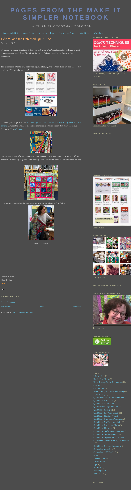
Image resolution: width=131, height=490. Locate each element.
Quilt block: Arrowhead (103, 400)
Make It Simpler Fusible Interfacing (108, 391)
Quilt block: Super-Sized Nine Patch (108, 437)
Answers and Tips (66, 33)
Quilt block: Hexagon (102, 410)
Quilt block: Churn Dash (103, 403)
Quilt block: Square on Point (105, 434)
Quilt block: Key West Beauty (106, 413)
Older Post (76, 306)
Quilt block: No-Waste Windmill (107, 422)
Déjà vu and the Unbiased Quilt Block (26, 39)
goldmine (18, 129)
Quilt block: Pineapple (102, 428)
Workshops (98, 33)
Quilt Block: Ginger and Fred (105, 406)
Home (41, 306)
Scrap (95, 455)
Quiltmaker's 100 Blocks (103, 452)
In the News (84, 33)
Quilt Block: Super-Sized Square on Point (111, 440)
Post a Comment (8, 302)
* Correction (98, 376)
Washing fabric (99, 470)
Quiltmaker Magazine (102, 449)
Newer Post (6, 306)
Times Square (99, 461)
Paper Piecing (99, 394)
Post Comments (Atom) (22, 312)
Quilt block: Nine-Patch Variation (107, 419)
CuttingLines (98, 388)
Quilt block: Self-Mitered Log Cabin (108, 431)
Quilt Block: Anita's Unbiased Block (108, 397)
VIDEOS (97, 467)
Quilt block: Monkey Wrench (105, 416)
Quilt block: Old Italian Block (106, 425)
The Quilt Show (100, 458)
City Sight (97, 385)
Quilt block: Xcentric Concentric (107, 446)
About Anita (28, 33)
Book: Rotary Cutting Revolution (107, 382)
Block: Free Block (101, 379)
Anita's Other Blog (46, 33)
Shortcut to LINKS (10, 33)
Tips (95, 464)
